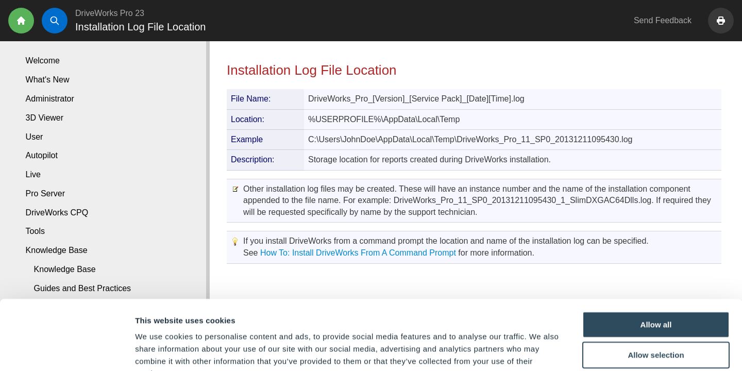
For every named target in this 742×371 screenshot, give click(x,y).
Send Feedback (663, 20)
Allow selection (656, 290)
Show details (541, 350)
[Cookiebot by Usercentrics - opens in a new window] (67, 351)
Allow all (656, 260)
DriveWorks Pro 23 (109, 13)
